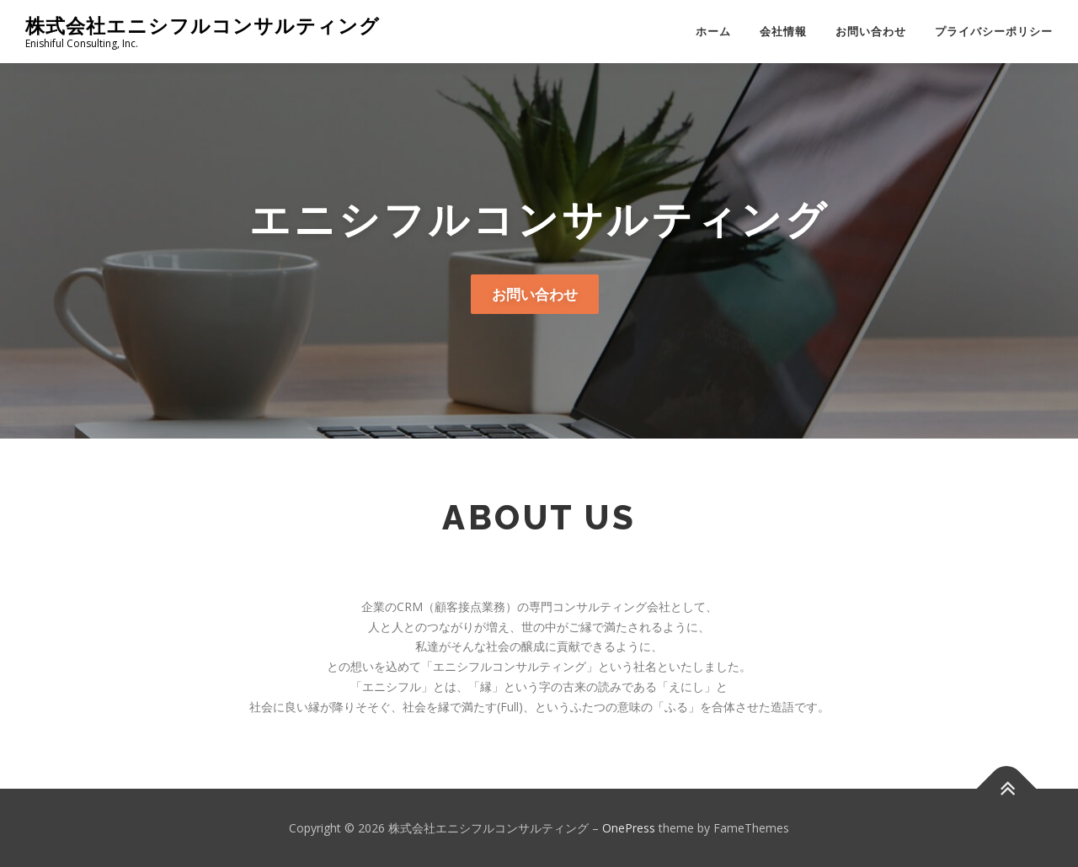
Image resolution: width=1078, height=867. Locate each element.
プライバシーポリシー (994, 31)
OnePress (628, 828)
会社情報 (783, 31)
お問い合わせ (870, 31)
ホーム (713, 31)
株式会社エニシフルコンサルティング (202, 25)
